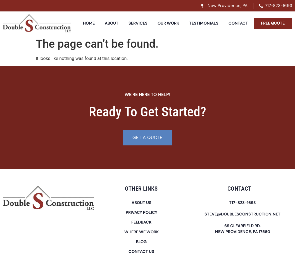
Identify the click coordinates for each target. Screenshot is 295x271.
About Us (141, 202)
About (111, 23)
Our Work (168, 23)
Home (89, 23)
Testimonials (203, 23)
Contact (238, 23)
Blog (141, 241)
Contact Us (141, 251)
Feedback (141, 222)
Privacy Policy (141, 212)
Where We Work (141, 231)
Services (138, 23)
